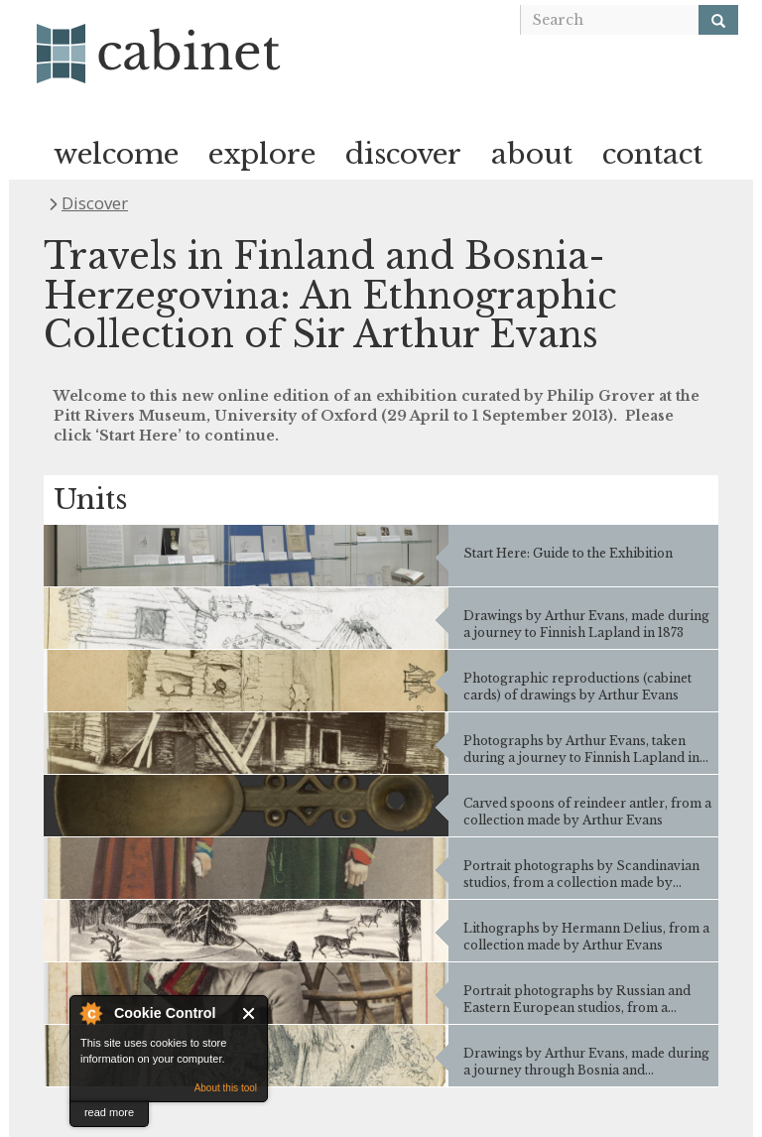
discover (403, 154)
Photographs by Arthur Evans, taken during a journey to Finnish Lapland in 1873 (581, 749)
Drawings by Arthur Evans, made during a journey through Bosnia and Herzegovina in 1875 (586, 1061)
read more (109, 1112)
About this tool (225, 1087)
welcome (116, 154)
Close (249, 1013)
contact (652, 154)
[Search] (718, 20)
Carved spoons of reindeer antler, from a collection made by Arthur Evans (587, 811)
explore (262, 154)
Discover (95, 202)
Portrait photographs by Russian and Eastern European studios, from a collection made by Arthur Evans (577, 999)
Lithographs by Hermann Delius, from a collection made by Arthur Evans (586, 936)
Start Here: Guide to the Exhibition (568, 553)
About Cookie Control (90, 1013)
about (531, 154)
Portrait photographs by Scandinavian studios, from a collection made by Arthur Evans (581, 874)
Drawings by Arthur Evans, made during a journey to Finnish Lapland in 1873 (586, 624)
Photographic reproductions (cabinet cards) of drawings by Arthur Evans (577, 686)
